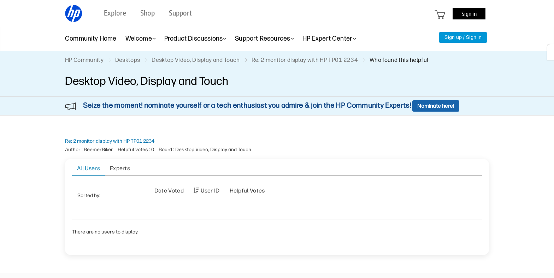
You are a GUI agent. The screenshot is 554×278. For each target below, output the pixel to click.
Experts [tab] (120, 168)
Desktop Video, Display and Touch (196, 60)
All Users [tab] (88, 168)
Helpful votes (247, 190)
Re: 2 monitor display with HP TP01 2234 (109, 141)
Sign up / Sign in (463, 37)
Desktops (127, 60)
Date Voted (169, 190)
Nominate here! (435, 106)
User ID (210, 190)
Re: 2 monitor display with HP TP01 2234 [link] (305, 60)
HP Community (84, 60)
